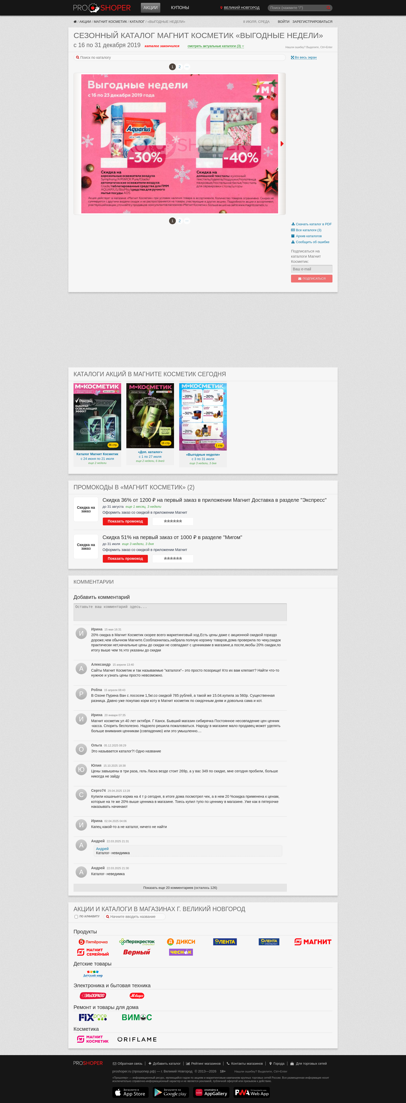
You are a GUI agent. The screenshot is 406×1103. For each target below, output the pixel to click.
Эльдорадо (93, 996)
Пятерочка (93, 942)
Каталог (137, 22)
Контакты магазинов (244, 1063)
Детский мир (93, 974)
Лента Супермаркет (269, 942)
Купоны (180, 7)
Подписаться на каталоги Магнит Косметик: (306, 256)
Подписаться (312, 278)
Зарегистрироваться (312, 22)
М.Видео (137, 996)
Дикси (181, 942)
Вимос (137, 1017)
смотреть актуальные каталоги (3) (216, 46)
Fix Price (93, 1017)
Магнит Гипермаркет (93, 952)
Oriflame (137, 1039)
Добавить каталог (164, 1063)
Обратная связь (127, 1063)
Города (276, 1063)
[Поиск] (300, 8)
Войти (283, 22)
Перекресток (137, 942)
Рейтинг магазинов (203, 1063)
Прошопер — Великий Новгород (102, 8)
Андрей (102, 849)
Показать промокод (125, 521)
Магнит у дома (313, 942)
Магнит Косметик (110, 22)
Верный (137, 952)
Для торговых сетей (308, 1063)
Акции (150, 7)
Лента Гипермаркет (225, 942)
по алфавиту (87, 916)
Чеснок (181, 952)
